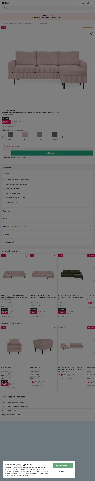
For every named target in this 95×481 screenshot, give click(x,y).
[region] (39, 469)
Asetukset (63, 471)
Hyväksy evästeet (63, 466)
